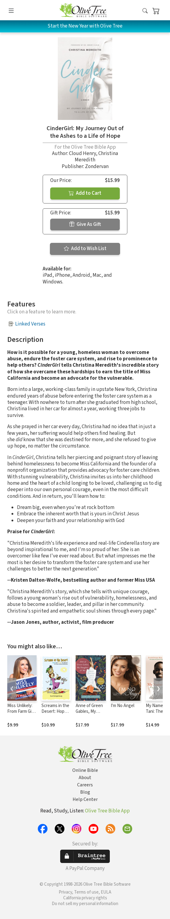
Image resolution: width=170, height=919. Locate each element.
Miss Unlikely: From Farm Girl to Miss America (20, 714)
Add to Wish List (85, 248)
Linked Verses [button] (30, 324)
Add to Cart (85, 193)
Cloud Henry (82, 153)
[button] (145, 11)
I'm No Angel (122, 705)
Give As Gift (85, 224)
